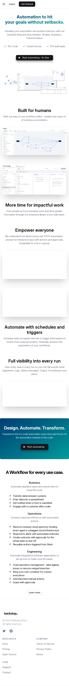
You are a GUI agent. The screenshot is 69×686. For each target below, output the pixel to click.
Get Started (27, 4)
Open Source (9, 654)
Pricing (6, 649)
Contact (6, 672)
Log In (12, 4)
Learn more (34, 592)
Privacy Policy (43, 649)
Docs (5, 643)
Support (6, 667)
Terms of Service (45, 643)
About (39, 654)
